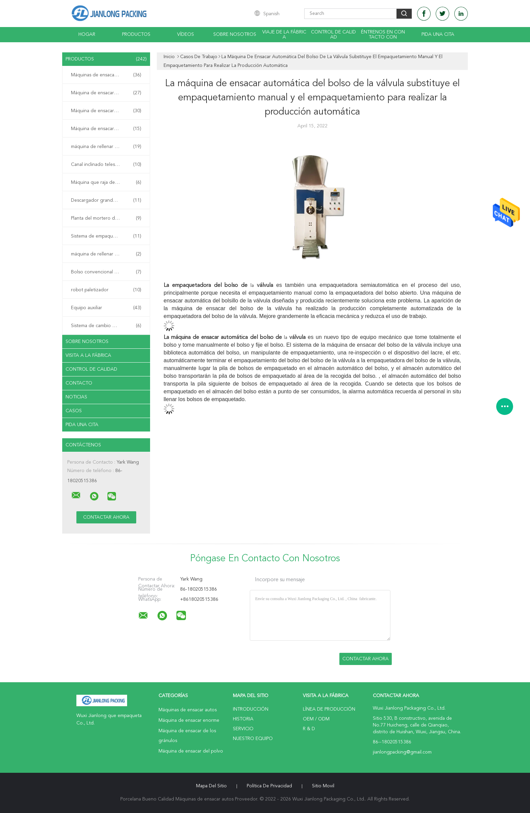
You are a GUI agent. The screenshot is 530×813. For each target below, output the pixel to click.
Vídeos (185, 34)
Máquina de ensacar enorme (106, 93)
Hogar (86, 34)
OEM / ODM (316, 719)
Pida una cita (437, 34)
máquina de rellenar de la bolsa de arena (108, 254)
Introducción (250, 709)
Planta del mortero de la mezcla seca (108, 218)
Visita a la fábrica (88, 355)
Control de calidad (333, 35)
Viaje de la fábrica (284, 35)
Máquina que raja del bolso (106, 182)
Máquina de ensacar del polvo (106, 128)
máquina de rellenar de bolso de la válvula (108, 146)
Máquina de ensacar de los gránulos (108, 110)
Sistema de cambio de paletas (106, 325)
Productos (136, 34)
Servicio (243, 728)
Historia (243, 719)
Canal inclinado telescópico (106, 164)
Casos (74, 411)
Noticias (76, 397)
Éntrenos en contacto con (383, 35)
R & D (309, 728)
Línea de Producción (329, 709)
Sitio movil (323, 786)
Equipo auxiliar (106, 307)
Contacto (79, 383)
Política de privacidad (269, 786)
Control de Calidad (91, 369)
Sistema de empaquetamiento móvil (108, 236)
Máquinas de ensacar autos (106, 75)
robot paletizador (106, 290)
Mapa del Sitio (211, 786)
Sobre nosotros (234, 34)
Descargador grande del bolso (106, 200)
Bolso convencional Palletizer (106, 272)
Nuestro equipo (253, 738)
